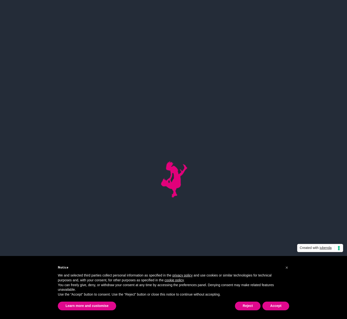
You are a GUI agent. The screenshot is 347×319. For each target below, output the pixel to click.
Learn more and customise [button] (87, 306)
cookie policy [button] (174, 280)
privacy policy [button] (182, 275)
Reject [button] (248, 306)
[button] (287, 267)
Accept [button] (275, 306)
